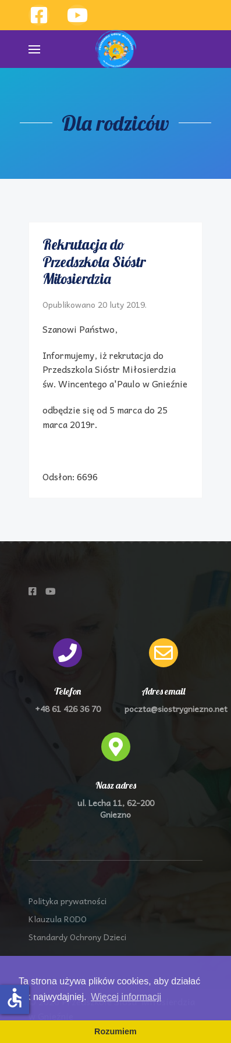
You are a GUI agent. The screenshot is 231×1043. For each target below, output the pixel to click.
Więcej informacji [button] (126, 997)
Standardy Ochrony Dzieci (77, 936)
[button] (34, 49)
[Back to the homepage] (115, 49)
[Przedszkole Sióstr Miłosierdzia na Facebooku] (33, 591)
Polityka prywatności (67, 900)
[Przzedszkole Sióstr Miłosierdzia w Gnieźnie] (77, 15)
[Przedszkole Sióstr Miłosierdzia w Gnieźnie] (39, 15)
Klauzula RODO (58, 918)
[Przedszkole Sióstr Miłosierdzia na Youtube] (50, 591)
